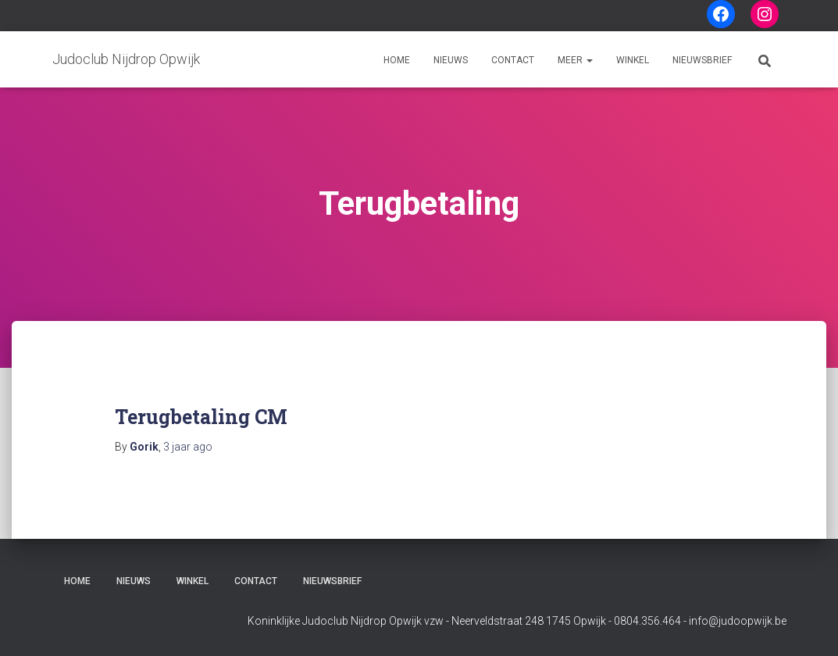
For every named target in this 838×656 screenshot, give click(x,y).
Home (396, 60)
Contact (512, 60)
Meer (575, 60)
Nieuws (450, 60)
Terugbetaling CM (201, 417)
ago (187, 446)
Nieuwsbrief (702, 60)
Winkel (632, 60)
